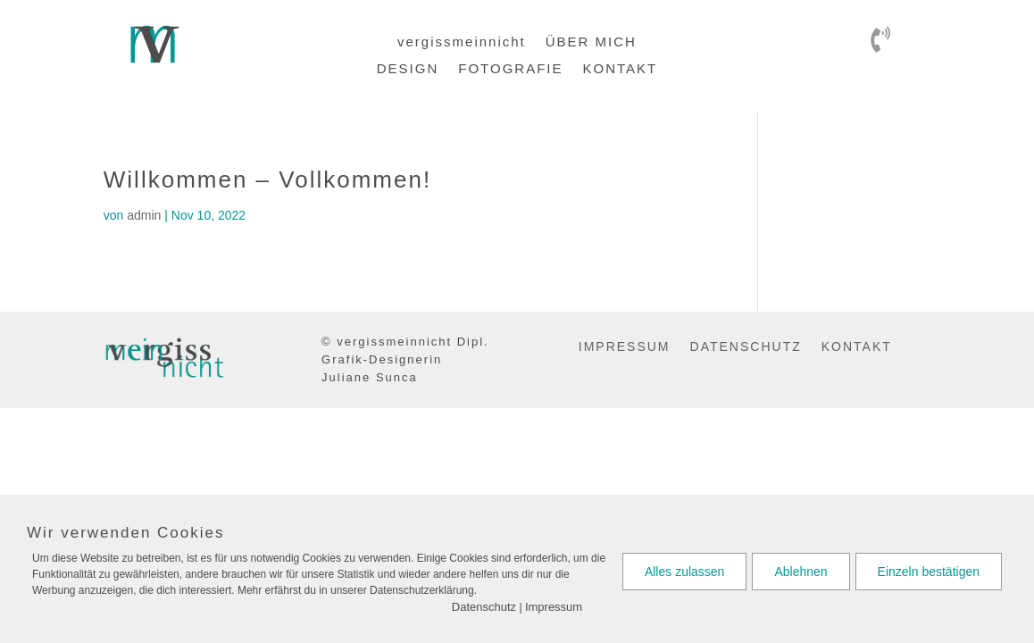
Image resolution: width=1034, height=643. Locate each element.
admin (144, 215)
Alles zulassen (685, 571)
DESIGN (408, 69)
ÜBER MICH (591, 42)
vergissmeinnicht (461, 42)
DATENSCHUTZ (746, 347)
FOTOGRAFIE (510, 69)
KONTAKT (619, 69)
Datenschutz (484, 607)
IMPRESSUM (625, 347)
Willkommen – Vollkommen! (267, 179)
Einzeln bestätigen (929, 571)
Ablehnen (800, 571)
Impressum (553, 607)
